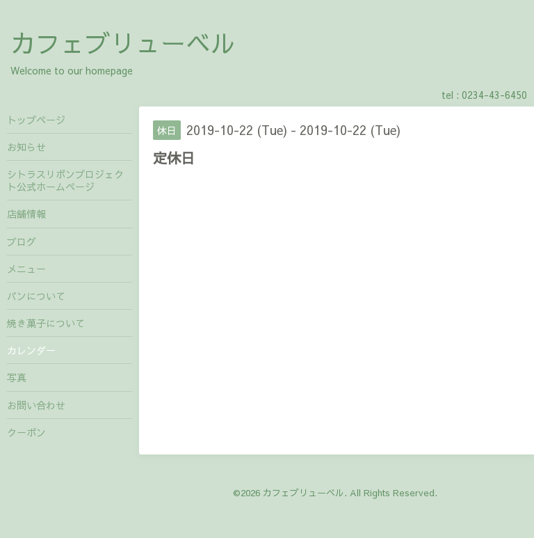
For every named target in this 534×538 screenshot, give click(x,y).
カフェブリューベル (123, 42)
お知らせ (26, 147)
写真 (16, 377)
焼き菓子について (46, 323)
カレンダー (31, 350)
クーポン (26, 432)
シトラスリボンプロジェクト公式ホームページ (65, 180)
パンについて (36, 296)
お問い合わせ (36, 405)
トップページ (36, 120)
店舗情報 (26, 214)
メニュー (26, 269)
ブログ (21, 241)
